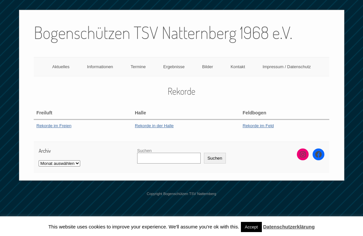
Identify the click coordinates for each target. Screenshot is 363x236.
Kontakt (237, 66)
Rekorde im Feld (258, 125)
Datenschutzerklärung (289, 226)
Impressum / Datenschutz (287, 66)
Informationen (100, 66)
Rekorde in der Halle (154, 125)
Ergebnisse (174, 66)
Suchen (144, 150)
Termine (138, 66)
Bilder (207, 66)
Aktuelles (60, 66)
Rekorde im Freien (53, 125)
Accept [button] (251, 227)
